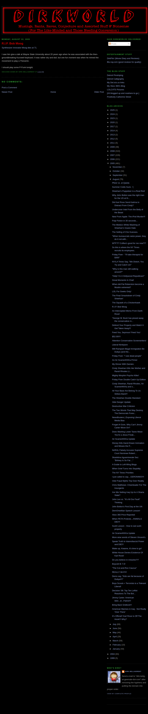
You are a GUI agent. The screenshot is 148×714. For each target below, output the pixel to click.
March (116, 640)
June (115, 628)
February (117, 645)
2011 (112, 143)
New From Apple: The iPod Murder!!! (128, 216)
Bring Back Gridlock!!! (122, 605)
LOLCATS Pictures (115, 89)
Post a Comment (9, 87)
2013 (112, 134)
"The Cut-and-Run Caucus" (124, 568)
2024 (112, 114)
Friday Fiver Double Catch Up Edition (129, 379)
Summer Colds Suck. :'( (122, 187)
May (115, 632)
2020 (112, 122)
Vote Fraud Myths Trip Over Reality (128, 481)
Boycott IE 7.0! (118, 564)
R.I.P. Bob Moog (12, 43)
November (118, 167)
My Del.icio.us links (115, 82)
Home (53, 92)
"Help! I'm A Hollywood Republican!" (128, 276)
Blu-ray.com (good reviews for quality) (124, 62)
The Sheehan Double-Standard (126, 398)
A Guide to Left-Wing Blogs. (124, 464)
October (117, 171)
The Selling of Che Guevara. (125, 232)
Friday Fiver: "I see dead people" (127, 356)
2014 (112, 130)
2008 (112, 151)
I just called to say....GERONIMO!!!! (128, 477)
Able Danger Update (121, 402)
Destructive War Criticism (123, 406)
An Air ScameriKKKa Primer (124, 360)
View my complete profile (119, 693)
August (116, 179)
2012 (112, 139)
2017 (112, 126)
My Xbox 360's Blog (116, 86)
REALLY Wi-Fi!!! (119, 572)
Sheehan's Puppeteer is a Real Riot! (128, 191)
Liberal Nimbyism (120, 345)
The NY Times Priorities (122, 472)
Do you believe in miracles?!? (125, 560)
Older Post (99, 92)
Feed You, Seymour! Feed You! (126, 332)
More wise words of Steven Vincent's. (129, 537)
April (115, 636)
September (118, 175)
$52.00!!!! (116, 336)
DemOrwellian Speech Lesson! (126, 510)
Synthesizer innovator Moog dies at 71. (19, 47)
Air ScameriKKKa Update (123, 439)
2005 (112, 163)
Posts (112, 44)
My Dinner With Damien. (123, 364)
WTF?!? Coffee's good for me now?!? (129, 243)
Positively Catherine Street (119, 97)
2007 (112, 155)
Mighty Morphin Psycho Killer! (125, 375)
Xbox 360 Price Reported (123, 515)
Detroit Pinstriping (115, 75)
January (117, 649)
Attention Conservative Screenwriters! (129, 340)
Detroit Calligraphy (115, 79)
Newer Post (7, 92)
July (115, 624)
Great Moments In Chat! (123, 280)
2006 (112, 159)
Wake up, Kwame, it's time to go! (127, 548)
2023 (112, 118)
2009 (112, 147)
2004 (112, 654)
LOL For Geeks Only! (121, 291)
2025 (112, 110)
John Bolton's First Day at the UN (127, 506)
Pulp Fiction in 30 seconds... (125, 221)
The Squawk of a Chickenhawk (126, 302)
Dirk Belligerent (133, 671)
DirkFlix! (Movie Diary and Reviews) (123, 58)
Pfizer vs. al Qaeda (120, 183)
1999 (112, 658)
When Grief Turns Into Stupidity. (126, 468)
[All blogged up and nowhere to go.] (123, 93)
